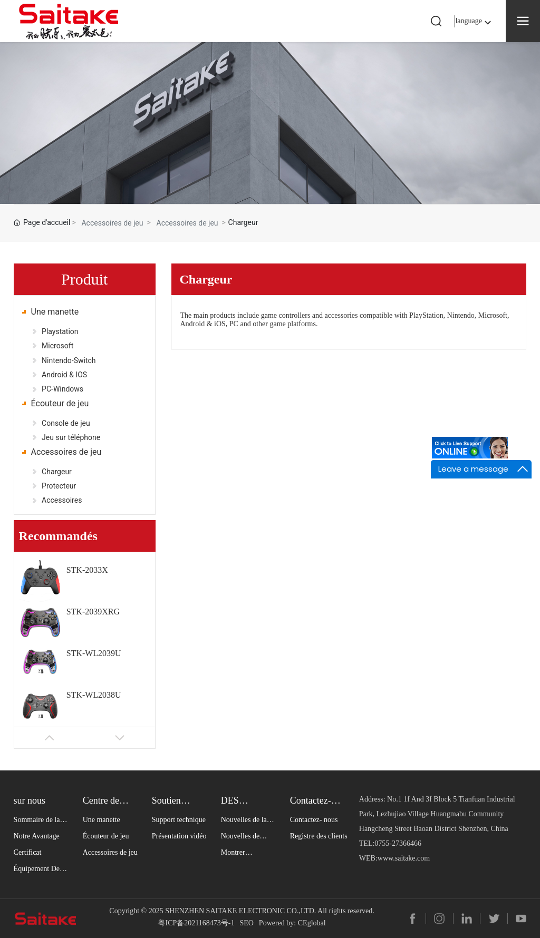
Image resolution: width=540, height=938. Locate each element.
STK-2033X (87, 569)
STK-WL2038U (93, 694)
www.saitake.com (404, 858)
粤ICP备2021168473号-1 (196, 923)
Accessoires (62, 500)
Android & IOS (64, 374)
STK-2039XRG (93, 611)
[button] (49, 738)
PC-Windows (62, 389)
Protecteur (59, 486)
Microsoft (57, 345)
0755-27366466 (397, 843)
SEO (246, 923)
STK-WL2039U (93, 653)
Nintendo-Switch (68, 360)
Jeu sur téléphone (71, 437)
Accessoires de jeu (112, 223)
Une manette (55, 312)
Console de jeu (66, 423)
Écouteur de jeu (60, 403)
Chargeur (57, 471)
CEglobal (312, 923)
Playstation (60, 331)
